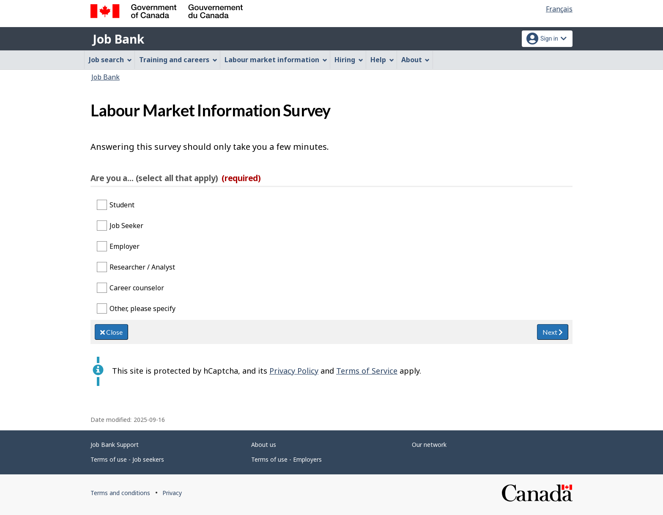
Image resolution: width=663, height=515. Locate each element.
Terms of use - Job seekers (127, 459)
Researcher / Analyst (142, 267)
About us (263, 445)
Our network (429, 445)
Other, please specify (142, 308)
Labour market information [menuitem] (276, 59)
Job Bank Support (114, 445)
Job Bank (118, 39)
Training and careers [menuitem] (178, 59)
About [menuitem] (415, 59)
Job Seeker (126, 225)
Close (111, 332)
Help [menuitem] (382, 59)
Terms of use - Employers (286, 459)
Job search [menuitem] (110, 59)
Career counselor (137, 287)
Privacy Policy (293, 371)
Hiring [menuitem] (348, 59)
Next (552, 332)
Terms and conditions (120, 493)
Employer (125, 246)
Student (122, 204)
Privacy (172, 493)
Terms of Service (366, 371)
